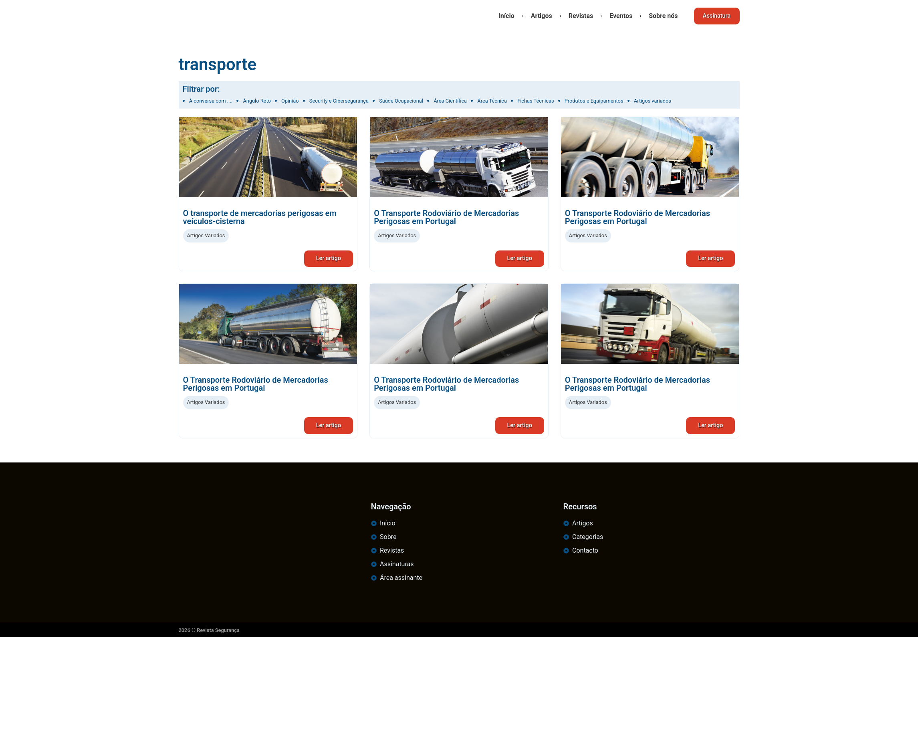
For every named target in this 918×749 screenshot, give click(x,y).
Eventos (617, 16)
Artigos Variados (206, 235)
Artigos (538, 16)
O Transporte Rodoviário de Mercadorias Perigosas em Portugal (446, 217)
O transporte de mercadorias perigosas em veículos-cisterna (260, 217)
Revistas (577, 16)
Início (503, 16)
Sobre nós (660, 16)
